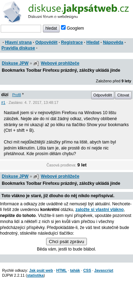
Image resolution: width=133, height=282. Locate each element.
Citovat (123, 95)
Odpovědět (46, 42)
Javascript (103, 270)
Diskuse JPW (15, 63)
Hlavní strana (18, 42)
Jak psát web (41, 270)
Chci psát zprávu (66, 241)
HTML (61, 270)
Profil (16, 95)
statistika (35, 275)
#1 (3, 102)
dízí (5, 94)
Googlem (72, 28)
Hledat (92, 42)
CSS (87, 270)
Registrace (72, 42)
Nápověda (113, 42)
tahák (75, 270)
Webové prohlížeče (60, 63)
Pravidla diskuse (18, 48)
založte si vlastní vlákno (100, 209)
